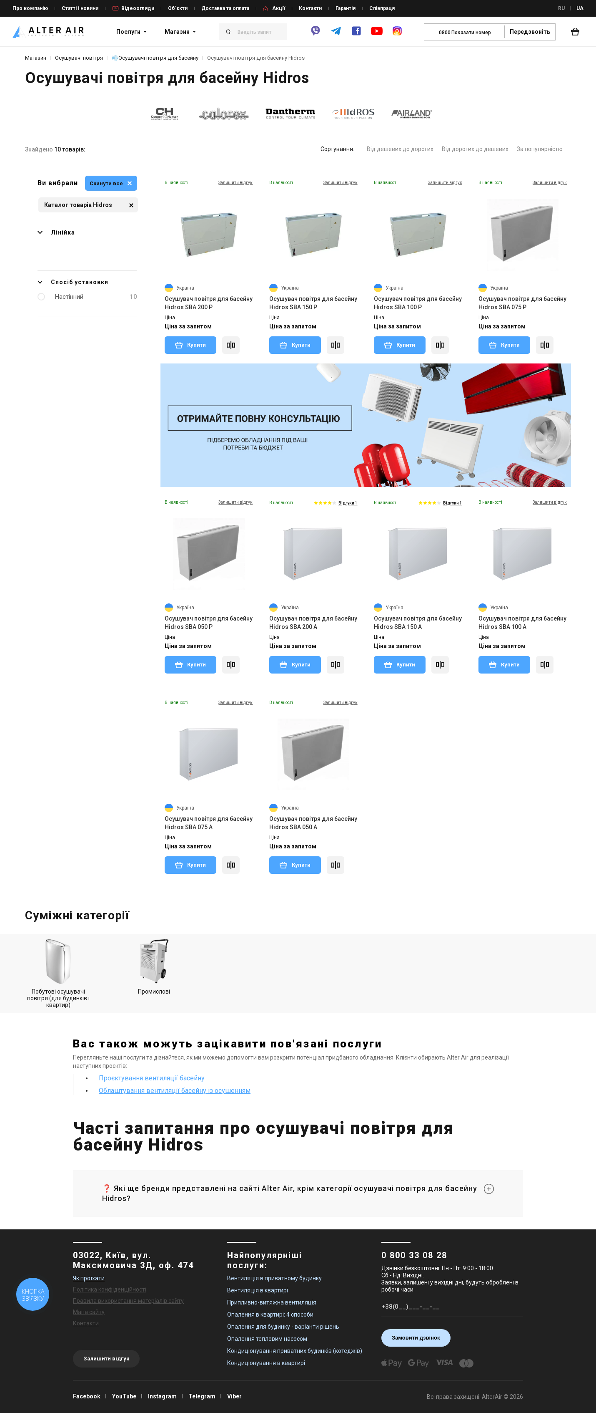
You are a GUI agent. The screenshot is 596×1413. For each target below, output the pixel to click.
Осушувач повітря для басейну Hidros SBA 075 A (209, 822)
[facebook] (356, 34)
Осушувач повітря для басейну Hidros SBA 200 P (209, 302)
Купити (190, 344)
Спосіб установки (73, 282)
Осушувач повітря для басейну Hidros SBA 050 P (209, 622)
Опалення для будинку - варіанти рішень (283, 1326)
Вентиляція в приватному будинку (274, 1278)
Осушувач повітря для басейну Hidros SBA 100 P (418, 302)
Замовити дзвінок (416, 1338)
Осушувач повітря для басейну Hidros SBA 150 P (313, 302)
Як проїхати (89, 1278)
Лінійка (56, 232)
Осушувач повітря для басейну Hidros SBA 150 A (418, 622)
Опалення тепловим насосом (267, 1338)
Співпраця (382, 8)
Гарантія (346, 8)
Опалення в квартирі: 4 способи (270, 1314)
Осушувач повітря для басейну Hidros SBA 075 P (522, 302)
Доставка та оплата (225, 8)
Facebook (86, 1396)
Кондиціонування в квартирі (266, 1363)
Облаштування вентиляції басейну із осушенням (174, 1091)
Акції (278, 8)
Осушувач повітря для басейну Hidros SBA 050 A (313, 822)
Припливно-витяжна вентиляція (271, 1302)
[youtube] (377, 35)
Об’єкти (178, 8)
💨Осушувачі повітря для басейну (155, 58)
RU (561, 8)
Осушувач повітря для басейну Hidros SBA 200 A (313, 622)
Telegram (201, 1396)
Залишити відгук (106, 1358)
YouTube (124, 1396)
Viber (234, 1396)
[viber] (315, 34)
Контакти (310, 8)
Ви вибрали (58, 183)
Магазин (177, 31)
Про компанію (30, 8)
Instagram (162, 1396)
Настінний (96, 296)
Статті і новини (80, 8)
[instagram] (397, 34)
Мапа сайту (89, 1312)
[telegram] (336, 34)
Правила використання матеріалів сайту (128, 1300)
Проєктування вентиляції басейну (152, 1078)
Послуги (128, 31)
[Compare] (231, 345)
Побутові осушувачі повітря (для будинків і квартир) (58, 973)
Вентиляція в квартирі (257, 1290)
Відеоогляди (137, 8)
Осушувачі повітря (79, 58)
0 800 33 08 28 (414, 1255)
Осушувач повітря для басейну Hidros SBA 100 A (522, 622)
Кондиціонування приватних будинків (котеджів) (294, 1350)
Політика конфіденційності (109, 1289)
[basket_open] (577, 31)
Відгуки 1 (348, 503)
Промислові (154, 967)
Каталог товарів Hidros (88, 205)
